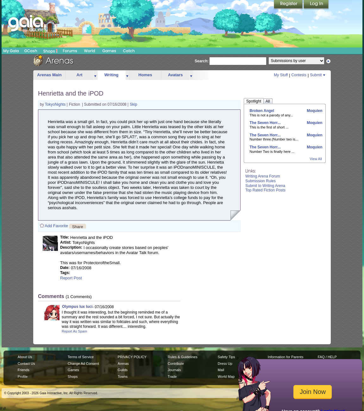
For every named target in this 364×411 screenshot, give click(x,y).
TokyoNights (56, 104)
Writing (111, 74)
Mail (221, 370)
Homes (145, 74)
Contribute (176, 363)
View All (316, 159)
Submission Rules (260, 181)
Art (80, 74)
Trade (172, 376)
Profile (23, 376)
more (95, 75)
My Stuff (281, 75)
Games (109, 50)
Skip (133, 104)
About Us (25, 357)
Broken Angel (262, 111)
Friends (23, 370)
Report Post (71, 278)
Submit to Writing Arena (265, 186)
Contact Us (26, 363)
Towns (123, 376)
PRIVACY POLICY (132, 357)
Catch (129, 50)
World (89, 50)
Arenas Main (49, 74)
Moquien (314, 111)
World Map (226, 376)
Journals (174, 370)
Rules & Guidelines (183, 357)
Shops (50, 51)
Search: (202, 61)
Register (289, 4)
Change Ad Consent (83, 363)
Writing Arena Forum (262, 176)
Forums (70, 50)
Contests (299, 75)
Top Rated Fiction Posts (265, 190)
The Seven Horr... (265, 123)
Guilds (123, 370)
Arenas (123, 363)
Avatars (175, 74)
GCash (30, 50)
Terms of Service (81, 357)
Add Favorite (56, 225)
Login (316, 4)
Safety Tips (226, 357)
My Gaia (11, 50)
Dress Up (225, 363)
